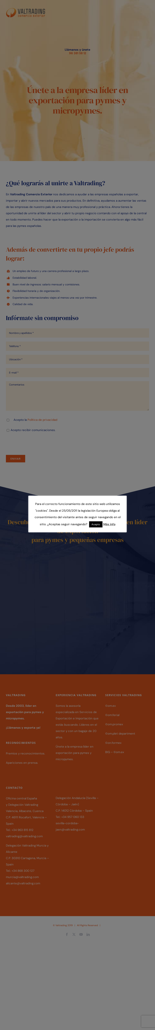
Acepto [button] (95, 524)
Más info (109, 524)
